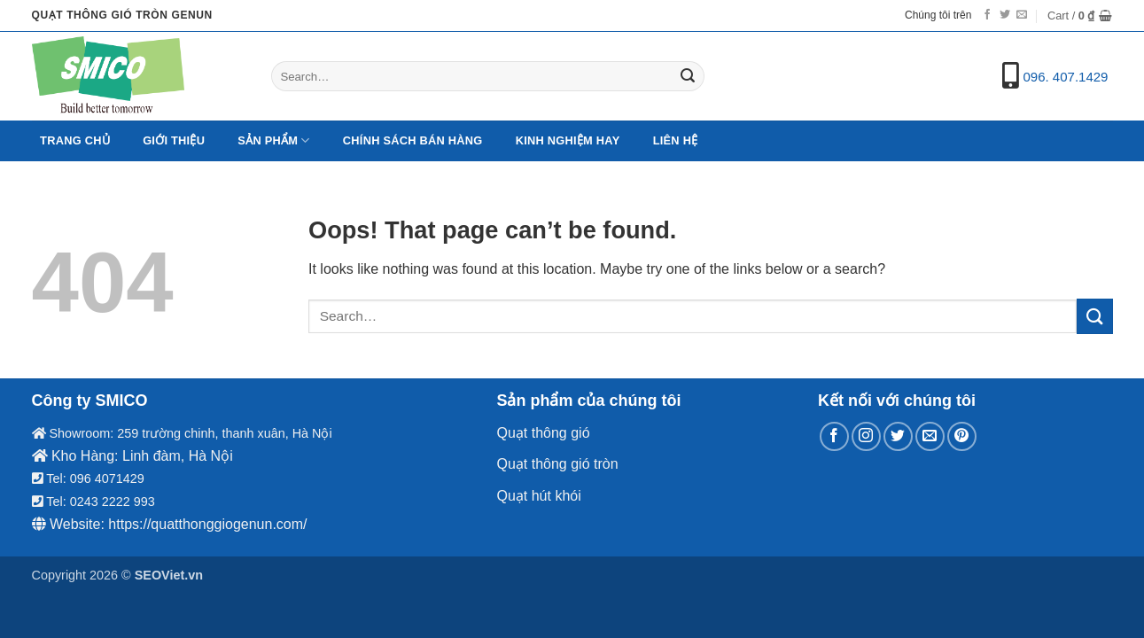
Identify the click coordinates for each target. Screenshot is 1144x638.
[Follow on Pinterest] (962, 436)
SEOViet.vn (169, 575)
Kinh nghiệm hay (568, 140)
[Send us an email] (1021, 15)
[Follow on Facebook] (987, 15)
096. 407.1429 (1066, 76)
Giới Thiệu (174, 140)
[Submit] (688, 76)
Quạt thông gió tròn (557, 463)
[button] (1080, 15)
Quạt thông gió (542, 432)
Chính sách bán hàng (413, 140)
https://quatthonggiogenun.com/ (207, 524)
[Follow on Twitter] (1005, 15)
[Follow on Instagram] (866, 436)
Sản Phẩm (273, 140)
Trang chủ (75, 140)
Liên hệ (675, 140)
